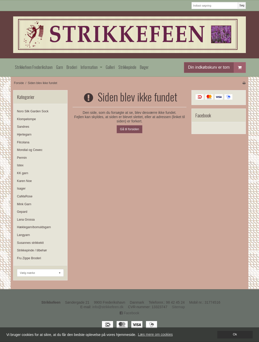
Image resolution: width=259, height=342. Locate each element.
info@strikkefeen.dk (107, 307)
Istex (20, 165)
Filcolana (23, 142)
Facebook (129, 313)
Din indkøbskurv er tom (217, 67)
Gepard (22, 212)
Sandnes (23, 126)
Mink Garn (24, 204)
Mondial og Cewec (29, 150)
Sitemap (178, 307)
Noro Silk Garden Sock (33, 111)
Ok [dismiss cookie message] (235, 334)
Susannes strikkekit (30, 243)
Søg (241, 5)
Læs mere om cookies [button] (155, 334)
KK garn (22, 173)
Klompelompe (26, 119)
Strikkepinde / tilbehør (32, 250)
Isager (21, 188)
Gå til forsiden (129, 129)
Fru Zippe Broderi (29, 258)
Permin (22, 158)
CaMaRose (24, 196)
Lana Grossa (26, 219)
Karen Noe (24, 181)
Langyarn (23, 235)
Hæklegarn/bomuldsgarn (34, 227)
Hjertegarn (24, 134)
